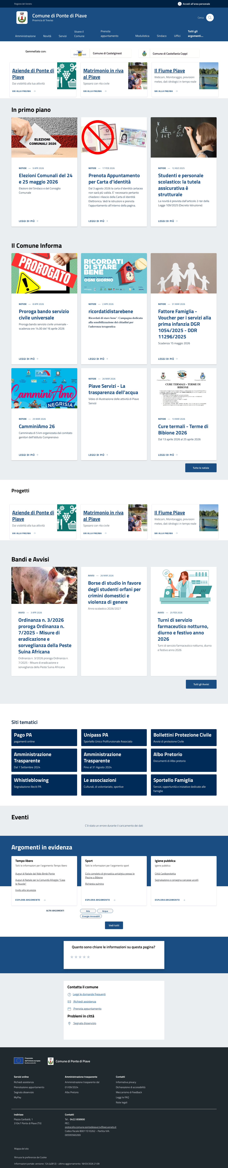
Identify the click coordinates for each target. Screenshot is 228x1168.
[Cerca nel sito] (210, 17)
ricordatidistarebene (111, 311)
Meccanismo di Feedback (129, 1092)
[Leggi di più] (28, 221)
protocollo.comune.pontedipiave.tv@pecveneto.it (90, 1127)
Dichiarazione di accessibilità (130, 1087)
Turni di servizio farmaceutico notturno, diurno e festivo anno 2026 (183, 629)
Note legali (121, 1102)
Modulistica (142, 36)
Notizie (23, 168)
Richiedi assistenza (24, 1082)
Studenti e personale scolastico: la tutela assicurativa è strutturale (180, 184)
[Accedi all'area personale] (195, 4)
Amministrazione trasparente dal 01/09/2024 (82, 1084)
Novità (47, 36)
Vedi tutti (114, 925)
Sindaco (162, 36)
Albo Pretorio (72, 1092)
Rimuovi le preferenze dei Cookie (30, 1157)
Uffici (177, 36)
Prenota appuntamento (109, 33)
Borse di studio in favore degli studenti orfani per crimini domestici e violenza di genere (114, 592)
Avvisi (21, 612)
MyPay (17, 1097)
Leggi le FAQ (122, 1097)
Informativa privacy (126, 1082)
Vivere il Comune (79, 33)
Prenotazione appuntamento (29, 1087)
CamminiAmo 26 (37, 426)
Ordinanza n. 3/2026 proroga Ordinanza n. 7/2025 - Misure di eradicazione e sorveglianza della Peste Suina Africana (44, 635)
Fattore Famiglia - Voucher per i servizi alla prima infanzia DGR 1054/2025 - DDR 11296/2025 (184, 323)
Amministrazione (25, 36)
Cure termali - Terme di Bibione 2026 (183, 429)
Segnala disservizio (24, 1092)
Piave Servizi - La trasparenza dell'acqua (113, 389)
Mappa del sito (21, 1148)
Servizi (63, 36)
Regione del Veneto (23, 3)
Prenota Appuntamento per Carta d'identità (114, 178)
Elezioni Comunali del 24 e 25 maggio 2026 (46, 178)
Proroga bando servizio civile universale (44, 314)
